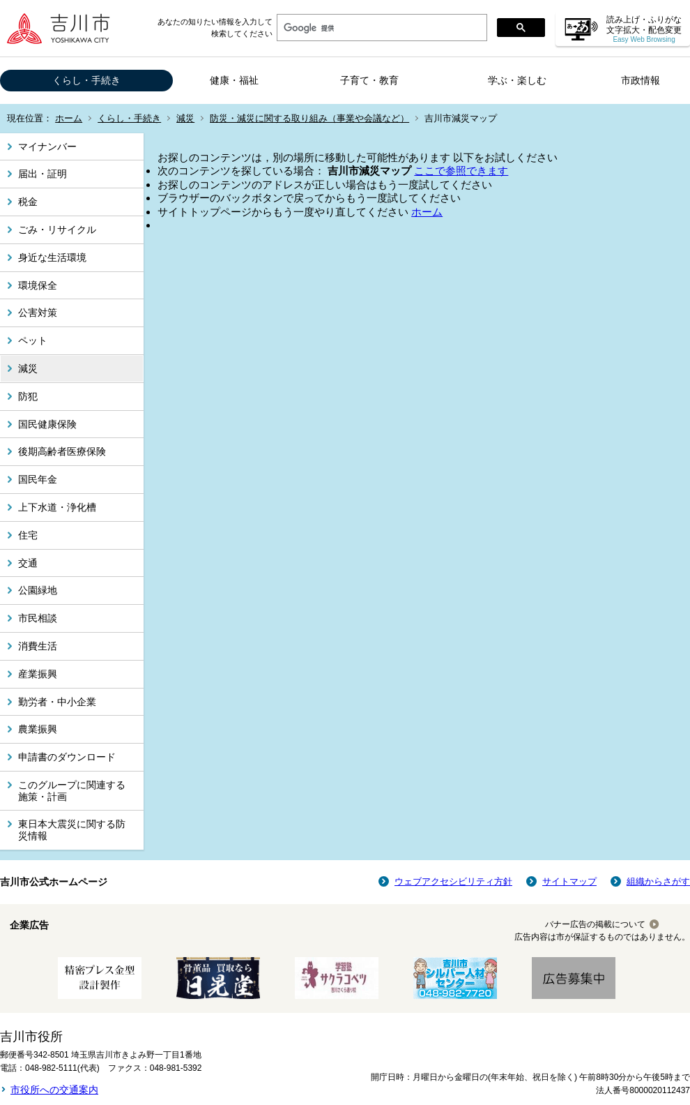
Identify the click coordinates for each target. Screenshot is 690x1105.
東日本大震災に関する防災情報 (71, 829)
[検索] (380, 28)
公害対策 (37, 312)
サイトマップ (569, 881)
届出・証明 (42, 173)
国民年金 (37, 479)
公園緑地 (37, 590)
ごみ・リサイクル (57, 229)
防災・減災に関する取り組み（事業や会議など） (309, 118)
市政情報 (640, 80)
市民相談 (37, 618)
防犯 (28, 396)
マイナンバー (47, 146)
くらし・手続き (86, 80)
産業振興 (37, 673)
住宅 (28, 535)
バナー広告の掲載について (595, 924)
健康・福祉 (234, 80)
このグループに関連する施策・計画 (71, 790)
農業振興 (37, 729)
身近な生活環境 (52, 257)
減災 (185, 118)
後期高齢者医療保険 (62, 451)
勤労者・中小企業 (57, 701)
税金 (28, 201)
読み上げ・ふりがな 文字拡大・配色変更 (644, 29)
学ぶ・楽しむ (517, 80)
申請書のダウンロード (67, 756)
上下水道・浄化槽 (57, 507)
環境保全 (37, 285)
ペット (32, 340)
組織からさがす (658, 881)
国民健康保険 (47, 424)
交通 (28, 563)
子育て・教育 (369, 80)
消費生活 (37, 646)
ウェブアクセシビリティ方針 (453, 881)
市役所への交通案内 (54, 1089)
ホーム (68, 118)
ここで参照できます (461, 170)
